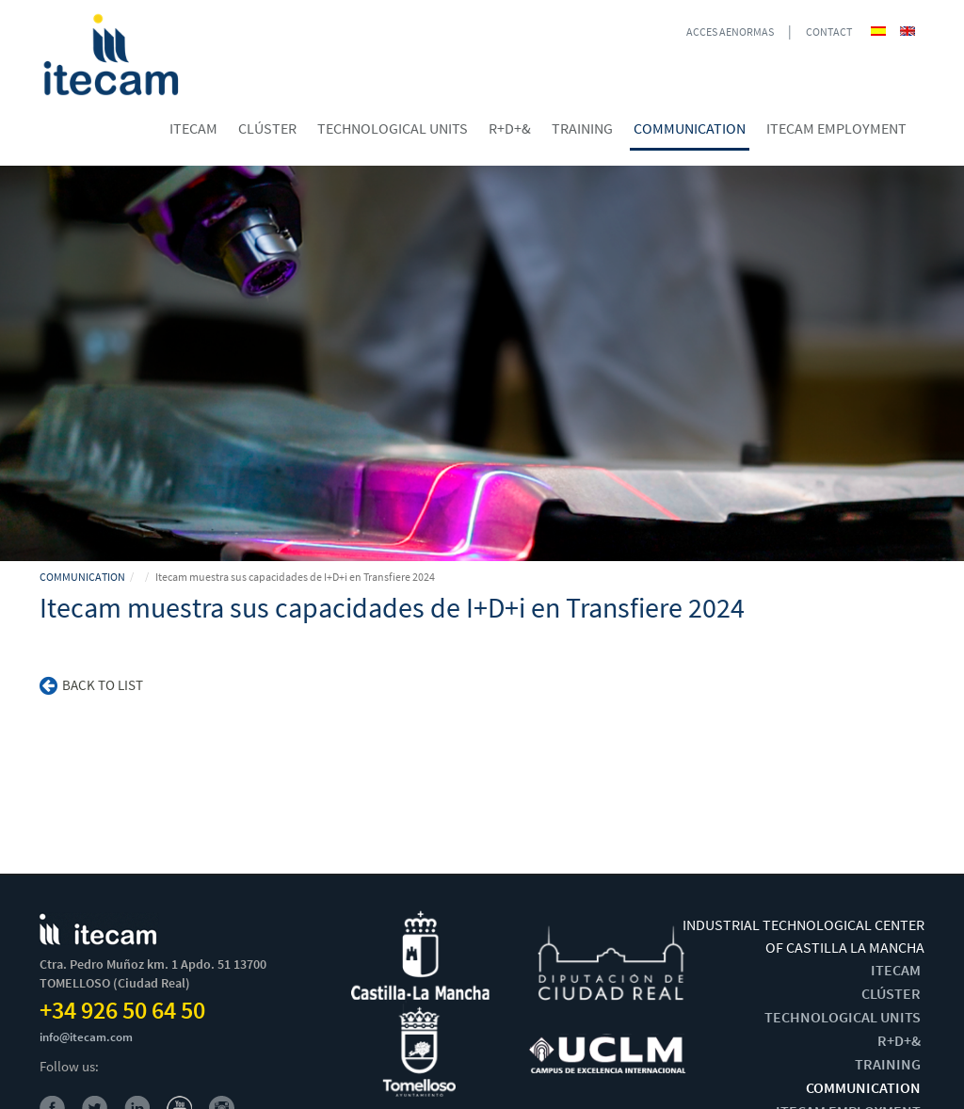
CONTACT (829, 31)
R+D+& (899, 1040)
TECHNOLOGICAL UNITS (842, 1016)
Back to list (91, 685)
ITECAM (896, 969)
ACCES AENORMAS (730, 31)
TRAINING (888, 1063)
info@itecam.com (86, 1037)
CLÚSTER (891, 993)
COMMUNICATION (82, 577)
